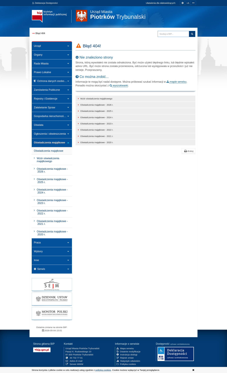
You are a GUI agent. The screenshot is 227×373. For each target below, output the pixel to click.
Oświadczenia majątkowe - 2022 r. (95, 130)
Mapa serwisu (125, 348)
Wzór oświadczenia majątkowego (94, 98)
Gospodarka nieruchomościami (52, 116)
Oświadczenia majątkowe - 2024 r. (95, 117)
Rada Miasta (41, 63)
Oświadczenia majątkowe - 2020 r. (95, 142)
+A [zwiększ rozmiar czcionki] (187, 3)
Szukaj (192, 34)
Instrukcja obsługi (127, 354)
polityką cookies (103, 370)
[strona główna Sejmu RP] (52, 284)
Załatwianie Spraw (44, 107)
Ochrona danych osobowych (52, 81)
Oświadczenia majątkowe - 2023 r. (95, 123)
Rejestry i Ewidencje (45, 98)
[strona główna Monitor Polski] (52, 313)
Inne (36, 260)
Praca (37, 242)
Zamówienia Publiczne (47, 89)
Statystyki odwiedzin (128, 360)
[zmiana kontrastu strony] (182, 3)
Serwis (39, 269)
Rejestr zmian (125, 357)
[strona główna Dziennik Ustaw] (52, 299)
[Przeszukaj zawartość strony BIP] (173, 34)
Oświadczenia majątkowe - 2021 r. (95, 136)
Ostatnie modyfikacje (128, 351)
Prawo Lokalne (42, 72)
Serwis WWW (74, 364)
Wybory (38, 251)
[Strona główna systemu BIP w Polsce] (42, 349)
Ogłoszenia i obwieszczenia (50, 133)
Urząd (37, 45)
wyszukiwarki (119, 85)
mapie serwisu (176, 81)
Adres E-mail (73, 360)
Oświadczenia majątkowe (49, 142)
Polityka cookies (126, 364)
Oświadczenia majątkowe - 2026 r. (95, 105)
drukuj (188, 151)
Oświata (38, 125)
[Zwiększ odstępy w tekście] (193, 2)
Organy (38, 54)
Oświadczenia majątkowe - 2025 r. (95, 111)
